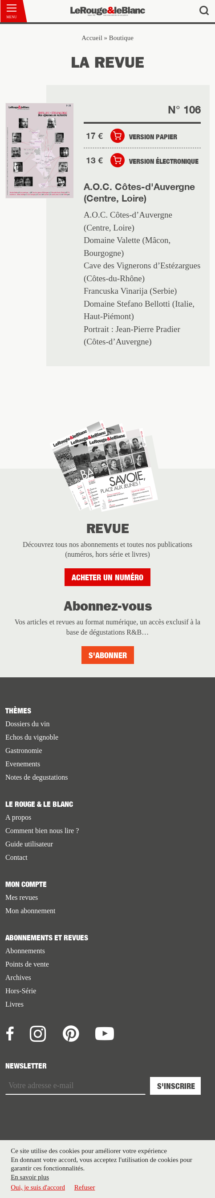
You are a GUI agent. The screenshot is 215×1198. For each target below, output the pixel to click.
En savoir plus (30, 1179)
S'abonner (108, 655)
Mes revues (21, 897)
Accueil (91, 37)
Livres (14, 1004)
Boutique (121, 37)
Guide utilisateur (29, 844)
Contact (16, 857)
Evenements (22, 764)
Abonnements (25, 951)
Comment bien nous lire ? (42, 830)
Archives (18, 977)
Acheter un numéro (107, 577)
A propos (18, 817)
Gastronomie (23, 750)
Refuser (84, 1190)
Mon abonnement (30, 911)
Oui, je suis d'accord (38, 1190)
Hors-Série (20, 991)
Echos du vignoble (31, 737)
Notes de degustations (36, 777)
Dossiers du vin (27, 724)
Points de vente (27, 964)
